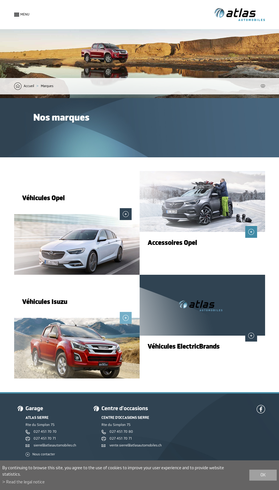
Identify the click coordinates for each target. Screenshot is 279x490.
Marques (47, 86)
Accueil (29, 86)
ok (263, 475)
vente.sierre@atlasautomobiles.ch (136, 445)
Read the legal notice (25, 482)
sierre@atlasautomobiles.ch (55, 445)
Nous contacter (43, 454)
